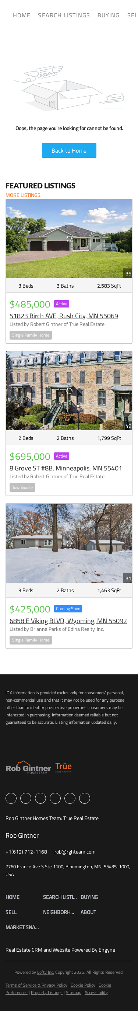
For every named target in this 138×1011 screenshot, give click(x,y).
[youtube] (69, 798)
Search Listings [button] (64, 15)
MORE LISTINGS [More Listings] (23, 195)
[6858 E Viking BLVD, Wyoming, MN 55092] (69, 543)
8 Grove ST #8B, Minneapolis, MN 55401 (66, 468)
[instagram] (55, 798)
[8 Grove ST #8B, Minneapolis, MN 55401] (69, 390)
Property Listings (47, 992)
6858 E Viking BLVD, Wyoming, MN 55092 (68, 621)
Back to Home (69, 150)
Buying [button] (109, 15)
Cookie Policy (83, 985)
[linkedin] (25, 798)
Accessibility (96, 992)
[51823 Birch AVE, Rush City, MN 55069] (69, 238)
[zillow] (40, 798)
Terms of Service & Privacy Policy (36, 985)
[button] (24, 897)
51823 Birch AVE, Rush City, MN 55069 (64, 316)
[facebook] (11, 798)
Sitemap (73, 992)
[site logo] (39, 769)
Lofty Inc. (45, 972)
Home (22, 15)
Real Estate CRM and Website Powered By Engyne (60, 949)
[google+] (84, 798)
